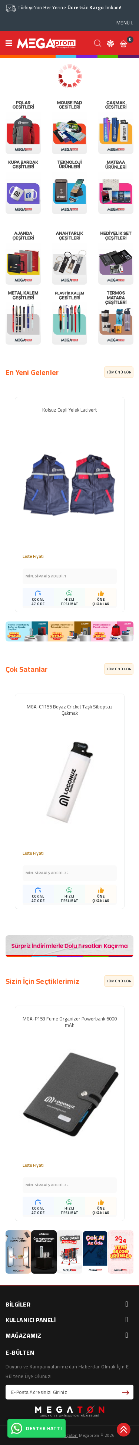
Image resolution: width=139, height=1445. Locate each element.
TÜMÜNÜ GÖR (118, 372)
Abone (126, 1392)
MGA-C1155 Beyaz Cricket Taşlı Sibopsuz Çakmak (70, 710)
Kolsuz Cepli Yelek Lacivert (69, 410)
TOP (124, 1430)
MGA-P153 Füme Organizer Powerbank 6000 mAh (70, 1022)
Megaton (69, 1435)
